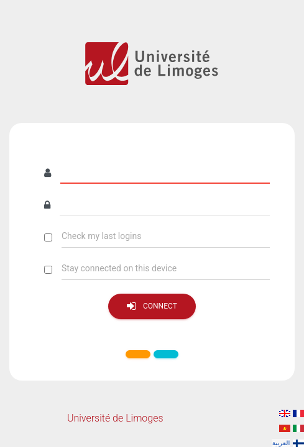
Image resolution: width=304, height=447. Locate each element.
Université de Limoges (115, 418)
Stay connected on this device (119, 268)
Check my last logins (101, 236)
